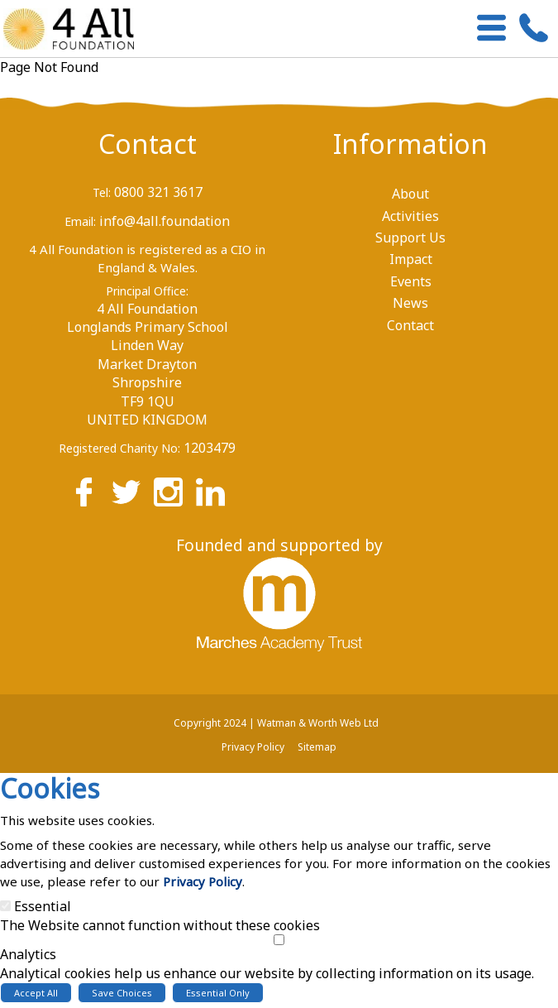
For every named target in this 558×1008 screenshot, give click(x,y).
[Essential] (5, 905)
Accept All (36, 992)
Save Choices (122, 992)
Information (410, 143)
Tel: (102, 192)
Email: (80, 221)
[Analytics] (279, 939)
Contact (147, 143)
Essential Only (218, 992)
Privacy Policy (202, 881)
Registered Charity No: (119, 448)
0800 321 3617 (158, 192)
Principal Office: (147, 291)
